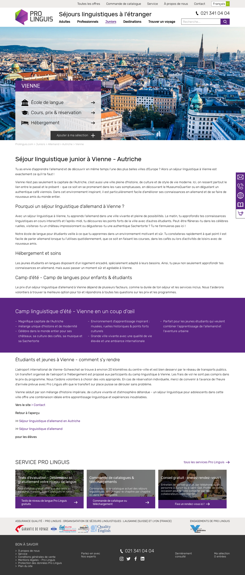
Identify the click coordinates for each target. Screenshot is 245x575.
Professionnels (87, 22)
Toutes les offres (88, 4)
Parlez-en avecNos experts (90, 555)
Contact (199, 4)
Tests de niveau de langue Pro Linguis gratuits (44, 502)
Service (152, 4)
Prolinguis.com (24, 144)
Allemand (53, 144)
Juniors (110, 22)
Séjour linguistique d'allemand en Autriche (49, 421)
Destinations (132, 22)
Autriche (67, 144)
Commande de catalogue (123, 4)
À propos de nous (176, 4)
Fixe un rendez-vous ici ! (189, 504)
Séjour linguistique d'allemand (41, 429)
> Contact (38, 405)
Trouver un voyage (161, 22)
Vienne (30, 86)
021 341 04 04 (215, 13)
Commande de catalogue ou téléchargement (110, 502)
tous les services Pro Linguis (204, 462)
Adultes (64, 22)
